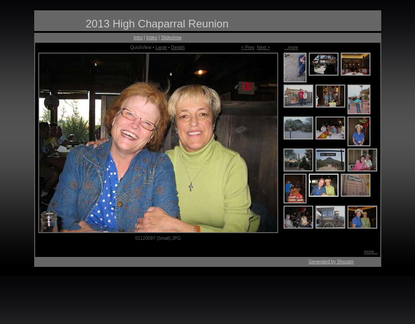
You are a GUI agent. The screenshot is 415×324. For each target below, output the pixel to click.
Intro (138, 37)
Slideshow (171, 37)
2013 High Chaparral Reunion (157, 24)
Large (161, 47)
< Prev (247, 47)
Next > (263, 47)
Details (178, 47)
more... (371, 251)
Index (151, 37)
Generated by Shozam (330, 261)
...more (291, 47)
